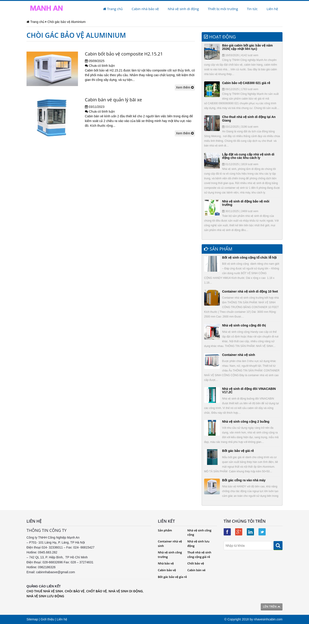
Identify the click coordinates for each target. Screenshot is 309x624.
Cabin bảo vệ (167, 570)
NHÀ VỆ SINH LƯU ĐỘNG (45, 596)
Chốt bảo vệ (195, 563)
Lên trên (271, 606)
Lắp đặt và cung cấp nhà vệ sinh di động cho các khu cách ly (248, 156)
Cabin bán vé (196, 570)
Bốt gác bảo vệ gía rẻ (172, 577)
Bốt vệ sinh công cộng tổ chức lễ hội (249, 257)
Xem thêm (185, 87)
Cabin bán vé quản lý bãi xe (113, 100)
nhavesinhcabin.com (268, 619)
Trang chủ (113, 9)
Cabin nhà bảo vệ (145, 9)
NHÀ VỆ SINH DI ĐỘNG (125, 591)
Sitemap (32, 619)
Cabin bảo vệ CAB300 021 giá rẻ (246, 83)
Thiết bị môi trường (223, 9)
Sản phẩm (165, 530)
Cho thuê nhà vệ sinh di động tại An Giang (249, 118)
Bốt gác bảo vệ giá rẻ (238, 451)
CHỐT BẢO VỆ (96, 591)
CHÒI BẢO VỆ (74, 591)
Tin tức (252, 9)
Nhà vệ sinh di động (183, 9)
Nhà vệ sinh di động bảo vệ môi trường (245, 203)
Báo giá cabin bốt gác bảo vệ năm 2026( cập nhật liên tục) (247, 47)
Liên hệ (272, 9)
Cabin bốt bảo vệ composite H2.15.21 (124, 54)
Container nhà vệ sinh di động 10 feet (250, 291)
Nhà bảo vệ (166, 563)
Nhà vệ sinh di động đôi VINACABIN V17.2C (249, 390)
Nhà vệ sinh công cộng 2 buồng (245, 421)
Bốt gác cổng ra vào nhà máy (243, 480)
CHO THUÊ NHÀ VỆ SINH (44, 591)
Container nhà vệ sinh (238, 355)
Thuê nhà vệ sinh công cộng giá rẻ (199, 554)
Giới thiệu (47, 619)
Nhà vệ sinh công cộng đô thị (244, 325)
